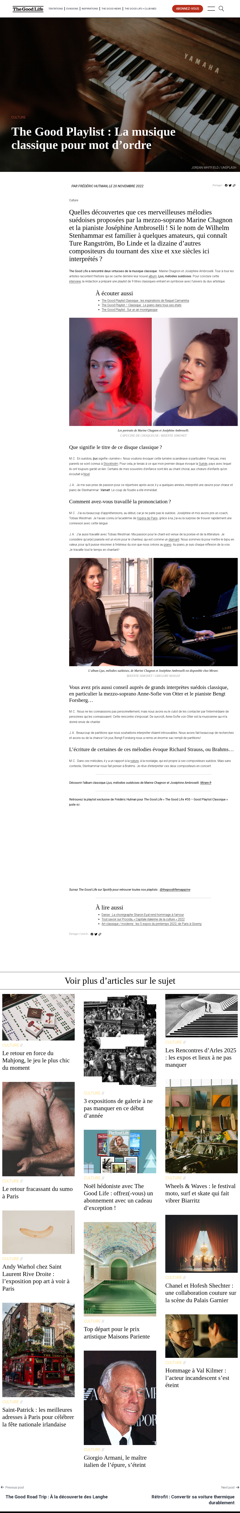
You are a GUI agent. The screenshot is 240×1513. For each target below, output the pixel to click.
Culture (18, 117)
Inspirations (90, 8)
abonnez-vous (187, 8)
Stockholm (111, 463)
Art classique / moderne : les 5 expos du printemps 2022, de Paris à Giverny (152, 924)
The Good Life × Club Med (140, 8)
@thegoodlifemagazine (175, 889)
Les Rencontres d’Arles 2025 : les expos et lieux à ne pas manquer (200, 1057)
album (153, 276)
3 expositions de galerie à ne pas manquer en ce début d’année (118, 1108)
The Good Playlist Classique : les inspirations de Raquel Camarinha (145, 300)
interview (75, 281)
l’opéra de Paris (147, 518)
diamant (174, 539)
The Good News (111, 8)
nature (134, 761)
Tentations (55, 8)
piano (167, 544)
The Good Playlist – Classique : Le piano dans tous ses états (141, 305)
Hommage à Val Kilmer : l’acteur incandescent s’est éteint (197, 1377)
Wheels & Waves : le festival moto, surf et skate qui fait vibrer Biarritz (200, 1193)
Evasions (72, 8)
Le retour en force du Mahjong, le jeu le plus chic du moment (36, 1060)
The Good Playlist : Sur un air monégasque (130, 309)
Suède (203, 463)
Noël (86, 474)
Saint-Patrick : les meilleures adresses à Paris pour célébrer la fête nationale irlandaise (38, 1417)
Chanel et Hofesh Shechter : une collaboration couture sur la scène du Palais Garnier (200, 1293)
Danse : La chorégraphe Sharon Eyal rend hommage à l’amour (143, 914)
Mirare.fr (205, 783)
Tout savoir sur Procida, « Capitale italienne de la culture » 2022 (143, 919)
